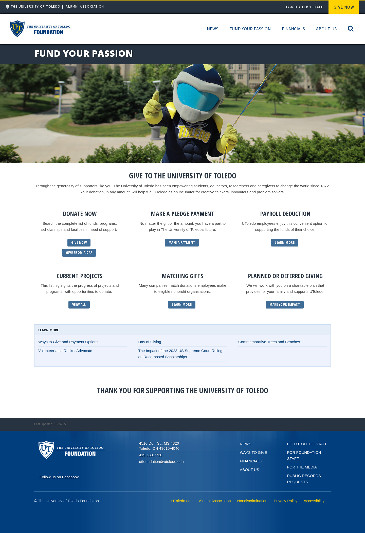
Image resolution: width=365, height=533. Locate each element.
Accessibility (314, 501)
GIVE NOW (79, 242)
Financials (293, 29)
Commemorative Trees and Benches (269, 342)
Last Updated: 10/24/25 (50, 424)
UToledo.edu (182, 501)
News (212, 29)
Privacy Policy (285, 501)
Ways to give (253, 452)
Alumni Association (85, 6)
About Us (326, 29)
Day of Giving (149, 342)
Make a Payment (182, 242)
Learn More (285, 242)
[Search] (350, 28)
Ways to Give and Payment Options (68, 342)
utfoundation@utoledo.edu (161, 461)
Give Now (344, 7)
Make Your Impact (284, 304)
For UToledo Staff (304, 7)
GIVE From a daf (79, 252)
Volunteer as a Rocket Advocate (65, 350)
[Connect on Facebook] (59, 476)
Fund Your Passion (250, 29)
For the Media (302, 467)
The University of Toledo (36, 6)
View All (79, 304)
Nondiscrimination (252, 501)
